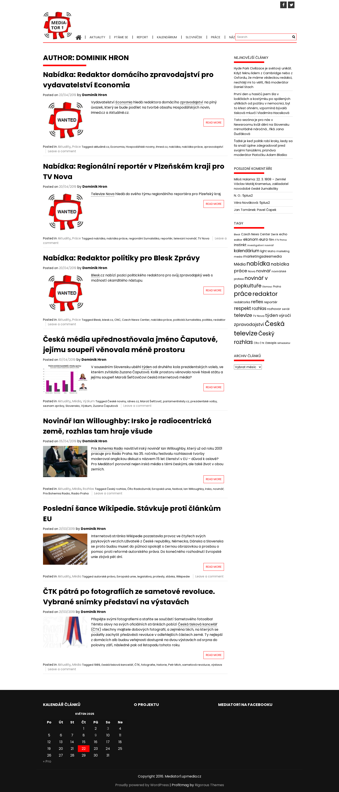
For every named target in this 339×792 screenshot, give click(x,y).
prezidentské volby (203, 401)
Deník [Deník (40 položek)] (274, 234)
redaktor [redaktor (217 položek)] (265, 294)
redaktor (219, 320)
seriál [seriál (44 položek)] (285, 309)
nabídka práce (192, 147)
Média (76, 401)
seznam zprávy (53, 406)
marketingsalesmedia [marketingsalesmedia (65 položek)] (262, 256)
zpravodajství (213, 147)
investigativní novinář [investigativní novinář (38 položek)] (260, 245)
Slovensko (73, 406)
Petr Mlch (174, 665)
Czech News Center (136, 320)
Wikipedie (183, 576)
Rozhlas (88, 489)
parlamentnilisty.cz (176, 401)
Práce (215, 37)
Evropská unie (161, 489)
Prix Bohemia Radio (56, 493)
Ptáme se (121, 37)
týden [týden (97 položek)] (271, 315)
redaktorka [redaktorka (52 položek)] (242, 302)
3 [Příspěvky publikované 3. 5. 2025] (108, 728)
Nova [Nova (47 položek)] (251, 271)
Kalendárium (167, 37)
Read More (214, 122)
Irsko (208, 489)
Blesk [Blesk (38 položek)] (237, 234)
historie (162, 665)
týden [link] (147, 366)
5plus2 (247, 195)
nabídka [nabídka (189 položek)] (258, 264)
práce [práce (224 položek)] (243, 294)
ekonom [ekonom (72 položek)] (250, 239)
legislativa (144, 576)
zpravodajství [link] (191, 102)
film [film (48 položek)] (271, 240)
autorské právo (104, 576)
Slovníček (194, 37)
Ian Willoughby (194, 489)
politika (207, 320)
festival (177, 489)
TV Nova (203, 238)
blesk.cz (107, 320)
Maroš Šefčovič (151, 401)
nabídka (175, 147)
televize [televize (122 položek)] (243, 315)
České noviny (116, 401)
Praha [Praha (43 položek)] (277, 286)
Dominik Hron (94, 94)
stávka (170, 576)
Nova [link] (110, 193)
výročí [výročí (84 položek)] (285, 315)
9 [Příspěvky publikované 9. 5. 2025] (96, 735)
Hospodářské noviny (140, 147)
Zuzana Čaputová (105, 406)
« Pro (47, 761)
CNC (117, 320)
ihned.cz (162, 147)
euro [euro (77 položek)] (263, 239)
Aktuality (97, 37)
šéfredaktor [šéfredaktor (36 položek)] (283, 343)
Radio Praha (80, 493)
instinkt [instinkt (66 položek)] (240, 244)
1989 (97, 665)
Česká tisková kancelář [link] (197, 624)
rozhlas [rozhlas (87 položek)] (259, 308)
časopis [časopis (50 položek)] (271, 343)
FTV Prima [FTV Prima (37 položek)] (281, 240)
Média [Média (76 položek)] (240, 264)
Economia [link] (123, 102)
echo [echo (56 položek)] (283, 234)
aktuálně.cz (101, 147)
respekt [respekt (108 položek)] (242, 308)
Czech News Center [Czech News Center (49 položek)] (255, 234)
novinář (218, 489)
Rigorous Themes (209, 784)
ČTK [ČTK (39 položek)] (262, 343)
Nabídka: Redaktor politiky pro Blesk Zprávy (121, 258)
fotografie (148, 665)
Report (142, 37)
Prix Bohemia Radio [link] (107, 448)
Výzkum (89, 401)
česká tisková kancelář (117, 665)
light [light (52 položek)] (263, 251)
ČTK (137, 665)
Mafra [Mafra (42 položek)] (271, 251)
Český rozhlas (116, 489)
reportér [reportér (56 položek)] (270, 302)
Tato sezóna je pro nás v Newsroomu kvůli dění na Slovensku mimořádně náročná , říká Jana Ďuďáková (261, 127)
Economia (117, 147)
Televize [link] (98, 193)
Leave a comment (62, 151)
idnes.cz (133, 401)
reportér (167, 238)
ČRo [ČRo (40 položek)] (256, 343)
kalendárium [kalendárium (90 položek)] (246, 251)
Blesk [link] (95, 275)
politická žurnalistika (187, 320)
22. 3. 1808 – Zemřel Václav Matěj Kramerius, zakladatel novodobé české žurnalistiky (261, 184)
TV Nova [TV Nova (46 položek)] (258, 316)
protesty (159, 576)
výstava (216, 665)
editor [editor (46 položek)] (238, 240)
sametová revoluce (196, 665)
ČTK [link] (96, 629)
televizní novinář (185, 238)
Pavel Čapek (266, 210)
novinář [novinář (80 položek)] (263, 271)
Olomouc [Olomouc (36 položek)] (267, 286)
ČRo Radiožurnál (138, 489)
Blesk (97, 320)
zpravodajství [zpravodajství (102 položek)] (249, 324)
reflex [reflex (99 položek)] (257, 302)
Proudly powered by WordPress (142, 784)
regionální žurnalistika (144, 238)
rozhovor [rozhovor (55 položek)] (274, 309)
